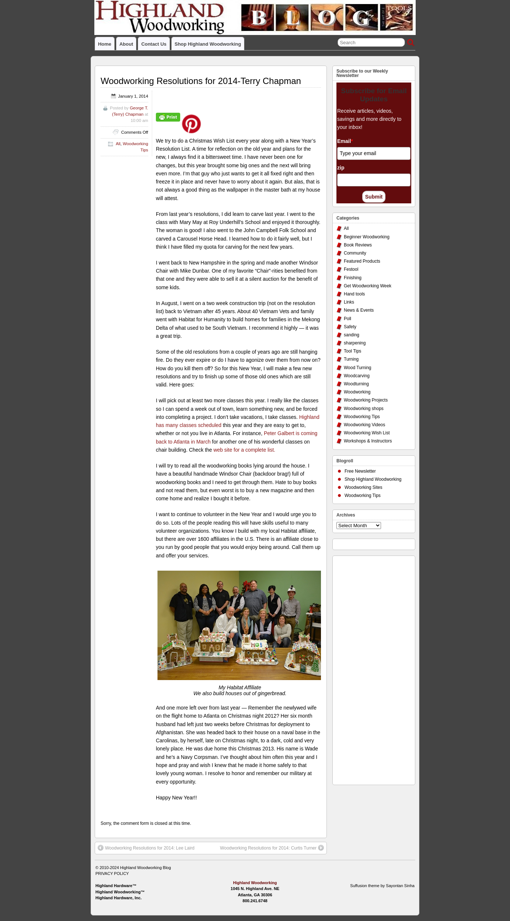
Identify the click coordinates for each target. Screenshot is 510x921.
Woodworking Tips (362, 416)
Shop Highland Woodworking (208, 44)
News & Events (359, 310)
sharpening (355, 343)
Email (345, 141)
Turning (351, 359)
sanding (351, 334)
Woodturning (356, 383)
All (118, 143)
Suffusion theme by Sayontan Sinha (382, 885)
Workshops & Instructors (368, 441)
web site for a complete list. (244, 450)
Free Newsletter (360, 471)
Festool (351, 269)
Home (104, 44)
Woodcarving (357, 375)
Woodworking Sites (363, 487)
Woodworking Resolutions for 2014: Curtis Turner (272, 848)
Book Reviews (358, 245)
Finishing (352, 277)
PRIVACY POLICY (112, 873)
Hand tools (354, 294)
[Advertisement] (365, 668)
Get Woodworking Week (367, 285)
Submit (373, 197)
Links (349, 302)
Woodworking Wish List (367, 432)
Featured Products (362, 261)
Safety (350, 326)
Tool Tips (352, 351)
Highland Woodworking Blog (145, 867)
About (126, 44)
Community (355, 253)
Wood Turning (357, 367)
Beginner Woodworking (367, 236)
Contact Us (153, 44)
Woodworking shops (364, 408)
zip (340, 168)
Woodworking (357, 392)
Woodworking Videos (364, 424)
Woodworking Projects (366, 400)
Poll (347, 318)
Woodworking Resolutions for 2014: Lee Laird (146, 848)
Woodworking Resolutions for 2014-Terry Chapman (201, 81)
